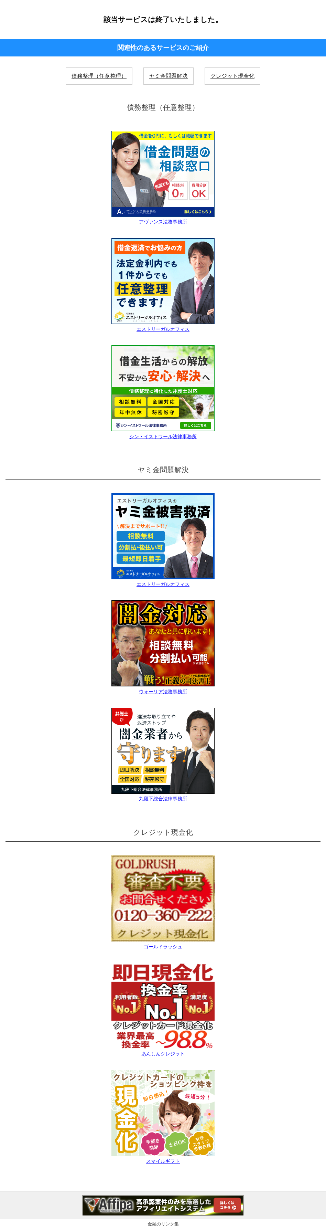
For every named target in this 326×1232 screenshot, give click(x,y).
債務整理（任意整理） (99, 76)
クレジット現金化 (232, 76)
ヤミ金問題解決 (168, 76)
